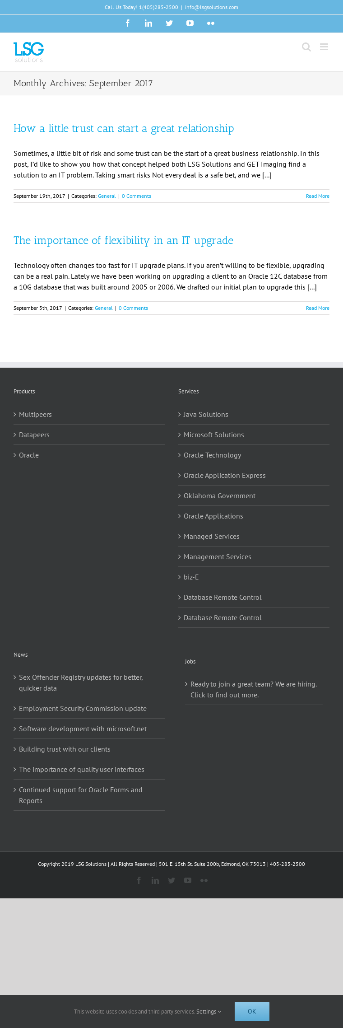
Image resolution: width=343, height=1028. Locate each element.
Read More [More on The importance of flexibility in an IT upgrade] (317, 307)
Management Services (217, 556)
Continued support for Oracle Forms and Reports (81, 795)
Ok (252, 1011)
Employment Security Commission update (83, 708)
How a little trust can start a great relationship (124, 128)
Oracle (29, 454)
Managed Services (212, 536)
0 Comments (136, 195)
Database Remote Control (223, 597)
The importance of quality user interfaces (81, 769)
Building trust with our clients (65, 748)
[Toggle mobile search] (306, 46)
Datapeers (34, 434)
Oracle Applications (213, 515)
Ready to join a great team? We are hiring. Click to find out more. (253, 689)
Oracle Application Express (225, 475)
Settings (208, 1011)
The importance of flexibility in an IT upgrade (123, 240)
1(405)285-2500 (158, 7)
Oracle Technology (212, 454)
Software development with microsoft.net (83, 728)
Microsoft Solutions (214, 434)
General (107, 195)
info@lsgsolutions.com (211, 7)
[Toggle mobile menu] (324, 46)
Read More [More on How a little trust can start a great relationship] (317, 195)
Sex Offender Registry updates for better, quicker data (81, 682)
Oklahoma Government (219, 495)
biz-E (191, 576)
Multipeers (35, 414)
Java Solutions (206, 414)
